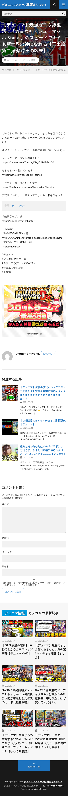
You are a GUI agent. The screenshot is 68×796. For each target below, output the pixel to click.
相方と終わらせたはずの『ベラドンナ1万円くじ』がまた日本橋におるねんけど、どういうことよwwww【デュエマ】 (43, 450)
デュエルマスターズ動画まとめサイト (43, 781)
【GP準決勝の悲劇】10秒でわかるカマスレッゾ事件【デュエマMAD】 (17, 649)
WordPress (40, 789)
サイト (5, 566)
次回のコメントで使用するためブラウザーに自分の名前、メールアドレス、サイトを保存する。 (33, 584)
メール (7, 552)
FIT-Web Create (55, 785)
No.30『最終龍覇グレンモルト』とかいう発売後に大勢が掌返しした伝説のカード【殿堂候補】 (17, 696)
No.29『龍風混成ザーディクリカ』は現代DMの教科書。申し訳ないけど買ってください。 (50, 696)
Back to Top (34, 766)
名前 (5, 538)
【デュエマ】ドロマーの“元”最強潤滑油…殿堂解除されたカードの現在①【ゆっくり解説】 (50, 741)
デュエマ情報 (28, 60)
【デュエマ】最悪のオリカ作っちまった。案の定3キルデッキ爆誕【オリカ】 (50, 651)
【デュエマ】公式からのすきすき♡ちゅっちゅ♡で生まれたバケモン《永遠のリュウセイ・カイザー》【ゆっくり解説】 (17, 743)
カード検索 (18, 205)
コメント (6, 504)
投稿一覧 (47, 353)
